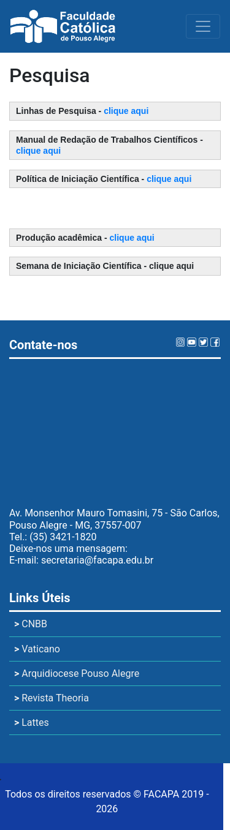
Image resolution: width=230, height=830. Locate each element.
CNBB (30, 624)
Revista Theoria (51, 698)
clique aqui (126, 111)
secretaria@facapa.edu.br (97, 560)
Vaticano (37, 649)
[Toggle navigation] (203, 26)
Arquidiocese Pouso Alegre (76, 673)
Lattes (31, 722)
